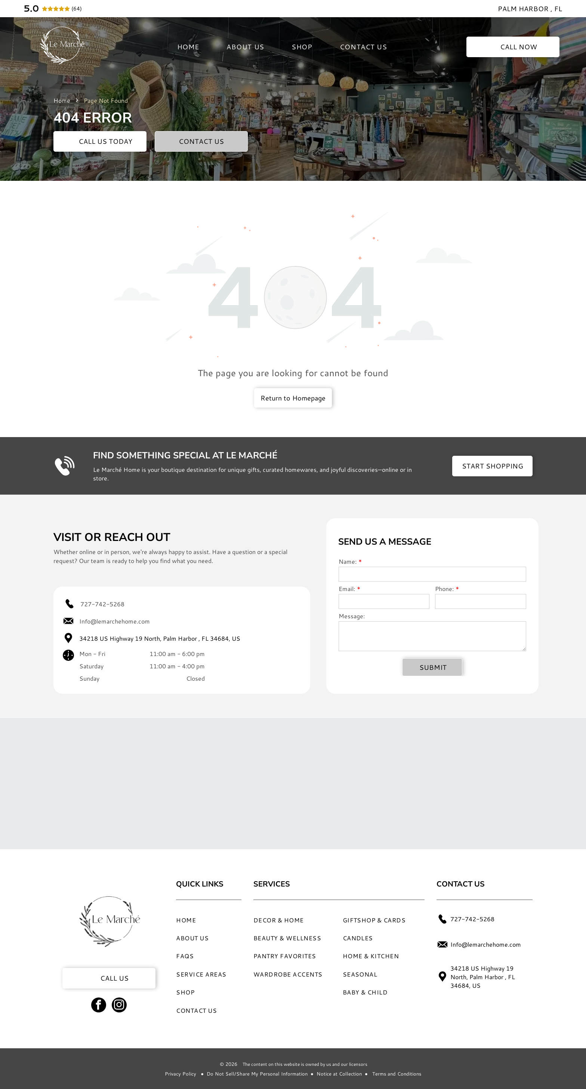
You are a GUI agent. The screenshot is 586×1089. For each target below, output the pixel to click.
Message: (352, 616)
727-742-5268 (102, 604)
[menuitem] (188, 46)
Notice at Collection (339, 1073)
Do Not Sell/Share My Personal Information (257, 1073)
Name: (348, 561)
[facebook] (98, 1005)
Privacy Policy (180, 1073)
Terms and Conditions (396, 1073)
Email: (347, 588)
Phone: (444, 588)
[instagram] (119, 1005)
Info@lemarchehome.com (114, 621)
